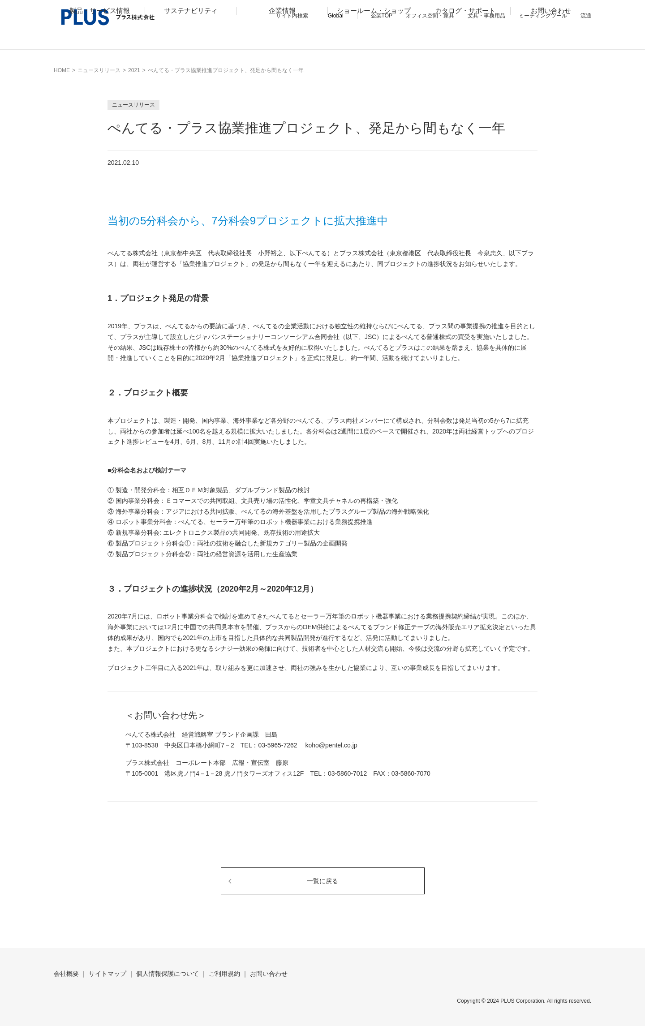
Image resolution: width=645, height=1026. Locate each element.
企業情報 (282, 39)
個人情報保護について (167, 973)
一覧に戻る (322, 880)
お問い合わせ (551, 39)
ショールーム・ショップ (374, 39)
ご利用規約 (224, 973)
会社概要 (66, 973)
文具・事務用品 (486, 16)
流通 (585, 16)
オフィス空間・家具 (430, 16)
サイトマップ (107, 973)
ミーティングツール (543, 16)
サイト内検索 (292, 16)
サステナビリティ (191, 39)
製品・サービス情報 (99, 39)
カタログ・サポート (465, 39)
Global (336, 16)
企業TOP (381, 16)
